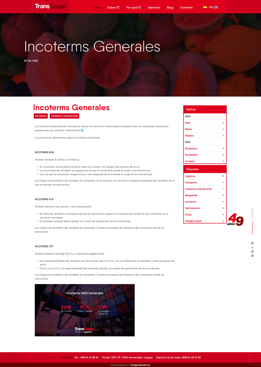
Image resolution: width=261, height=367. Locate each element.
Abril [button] (187, 122)
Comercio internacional (64, 115)
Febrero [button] (189, 135)
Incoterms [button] (190, 201)
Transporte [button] (191, 182)
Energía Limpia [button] (193, 220)
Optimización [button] (192, 208)
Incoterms (40, 115)
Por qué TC (134, 7)
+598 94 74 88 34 (89, 357)
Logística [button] (190, 176)
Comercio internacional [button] (198, 188)
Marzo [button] (188, 129)
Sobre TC (113, 7)
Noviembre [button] (191, 154)
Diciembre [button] (191, 148)
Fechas (191, 109)
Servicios (154, 7)
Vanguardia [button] (191, 195)
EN (214, 7)
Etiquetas (192, 169)
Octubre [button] (189, 161)
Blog (170, 7)
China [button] (188, 214)
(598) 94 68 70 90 (191, 357)
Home (97, 7)
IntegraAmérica (140, 365)
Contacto (186, 7)
